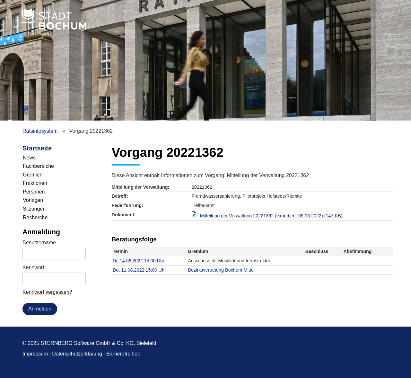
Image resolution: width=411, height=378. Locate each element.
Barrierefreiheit (123, 353)
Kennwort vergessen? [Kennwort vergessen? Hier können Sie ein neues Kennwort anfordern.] (47, 292)
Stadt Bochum (54, 19)
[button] (291, 215)
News (29, 157)
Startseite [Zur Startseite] (37, 148)
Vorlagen (33, 200)
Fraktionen (35, 183)
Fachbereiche (38, 166)
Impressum (35, 353)
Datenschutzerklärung (77, 353)
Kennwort (33, 267)
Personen (34, 191)
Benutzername (39, 242)
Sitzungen (34, 209)
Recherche (35, 217)
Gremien (32, 174)
